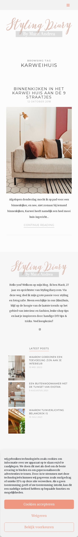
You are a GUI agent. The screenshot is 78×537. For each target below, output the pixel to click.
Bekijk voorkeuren (39, 527)
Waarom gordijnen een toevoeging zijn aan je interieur (45, 360)
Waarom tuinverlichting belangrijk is (46, 412)
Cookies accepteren (39, 504)
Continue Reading (39, 225)
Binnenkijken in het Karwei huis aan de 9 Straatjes (39, 93)
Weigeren (39, 516)
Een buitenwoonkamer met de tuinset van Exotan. (48, 385)
